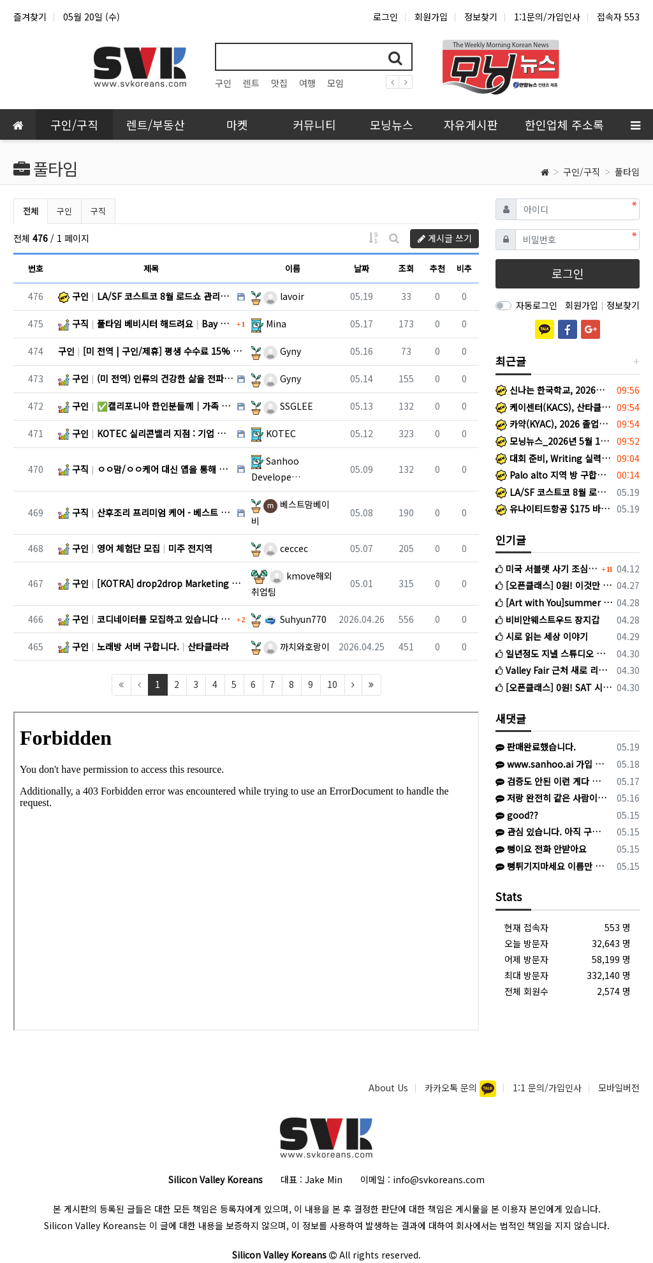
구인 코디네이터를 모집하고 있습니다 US (145, 619)
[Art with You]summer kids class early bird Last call (553, 602)
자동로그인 (536, 305)
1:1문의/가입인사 (547, 16)
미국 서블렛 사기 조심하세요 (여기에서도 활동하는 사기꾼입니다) (546, 568)
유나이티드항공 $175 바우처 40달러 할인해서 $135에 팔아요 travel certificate (553, 508)
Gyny (282, 351)
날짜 (361, 268)
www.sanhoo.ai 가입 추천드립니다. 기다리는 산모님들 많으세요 (551, 764)
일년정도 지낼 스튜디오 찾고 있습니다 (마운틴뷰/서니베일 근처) (553, 653)
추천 (437, 268)
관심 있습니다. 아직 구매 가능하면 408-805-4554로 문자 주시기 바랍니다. (551, 831)
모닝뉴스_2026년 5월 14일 (553, 441)
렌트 (251, 83)
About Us (388, 1087)
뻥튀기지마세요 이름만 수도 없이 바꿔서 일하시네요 (551, 866)
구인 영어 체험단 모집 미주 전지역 (135, 548)
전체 (30, 211)
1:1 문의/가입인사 (547, 1087)
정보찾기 (480, 16)
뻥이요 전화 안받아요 (541, 848)
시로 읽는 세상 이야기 (541, 636)
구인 (223, 83)
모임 (335, 83)
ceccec (285, 548)
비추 (464, 268)
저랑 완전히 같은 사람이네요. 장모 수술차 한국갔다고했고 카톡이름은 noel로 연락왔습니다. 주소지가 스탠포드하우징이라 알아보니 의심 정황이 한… (551, 797)
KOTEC (281, 433)
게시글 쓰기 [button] (445, 238)
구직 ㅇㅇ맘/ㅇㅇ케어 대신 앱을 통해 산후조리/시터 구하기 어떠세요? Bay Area (146, 469)
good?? (516, 815)
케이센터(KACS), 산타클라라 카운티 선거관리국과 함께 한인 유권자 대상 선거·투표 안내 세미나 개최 (553, 407)
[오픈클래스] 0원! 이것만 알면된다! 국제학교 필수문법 (553, 585)
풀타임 (627, 171)
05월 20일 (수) (91, 16)
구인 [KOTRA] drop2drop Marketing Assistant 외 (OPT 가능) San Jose (151, 583)
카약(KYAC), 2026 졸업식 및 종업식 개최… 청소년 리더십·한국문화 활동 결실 (553, 423)
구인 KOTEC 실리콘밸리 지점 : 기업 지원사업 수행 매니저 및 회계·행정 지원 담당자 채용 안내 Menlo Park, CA (146, 433)
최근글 (510, 361)
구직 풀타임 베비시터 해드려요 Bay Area (145, 323)
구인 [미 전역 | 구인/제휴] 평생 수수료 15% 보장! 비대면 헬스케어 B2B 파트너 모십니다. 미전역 (151, 351)
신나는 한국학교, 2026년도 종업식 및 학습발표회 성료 (553, 390)
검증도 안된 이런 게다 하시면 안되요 (551, 781)
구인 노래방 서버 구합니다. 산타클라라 (143, 646)
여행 (307, 83)
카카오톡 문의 (452, 1087)
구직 (98, 211)
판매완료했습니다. (535, 746)
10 (332, 684)
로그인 (385, 16)
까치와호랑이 (296, 646)
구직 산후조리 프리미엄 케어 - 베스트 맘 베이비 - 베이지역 (146, 512)
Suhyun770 (294, 619)
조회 (406, 268)
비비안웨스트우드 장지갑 (547, 619)
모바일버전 (619, 1087)
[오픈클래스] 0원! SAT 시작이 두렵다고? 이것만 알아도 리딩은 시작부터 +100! (553, 687)
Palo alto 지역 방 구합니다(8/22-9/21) (553, 474)
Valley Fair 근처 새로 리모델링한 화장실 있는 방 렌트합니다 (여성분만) (553, 670)
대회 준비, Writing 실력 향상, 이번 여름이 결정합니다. (553, 458)
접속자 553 (618, 16)
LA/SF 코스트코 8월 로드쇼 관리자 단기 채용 (553, 492)
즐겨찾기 (30, 16)
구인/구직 (581, 171)
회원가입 (431, 16)
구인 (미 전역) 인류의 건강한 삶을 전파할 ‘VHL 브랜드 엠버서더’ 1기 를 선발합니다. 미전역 (146, 378)
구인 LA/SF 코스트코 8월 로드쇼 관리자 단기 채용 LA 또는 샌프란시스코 (146, 296)
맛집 (279, 83)
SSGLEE (288, 406)
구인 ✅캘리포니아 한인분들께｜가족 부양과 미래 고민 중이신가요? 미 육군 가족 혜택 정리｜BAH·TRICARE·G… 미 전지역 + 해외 (146, 406)
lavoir (283, 296)
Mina (276, 323)
